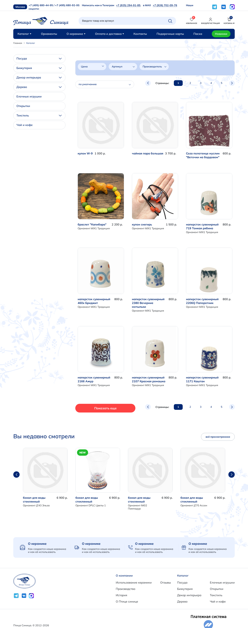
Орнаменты (49, 34)
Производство (125, 589)
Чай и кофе (24, 125)
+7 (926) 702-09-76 (165, 5)
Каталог (24, 34)
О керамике (76, 34)
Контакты (140, 34)
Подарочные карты (170, 34)
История (121, 595)
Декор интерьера (39, 77)
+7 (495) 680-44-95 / (41, 5)
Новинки (221, 34)
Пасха (197, 34)
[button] (231, 474)
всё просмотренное (218, 436)
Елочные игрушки (29, 96)
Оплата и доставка (109, 34)
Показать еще (98, 408)
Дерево (39, 87)
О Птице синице (127, 601)
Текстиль (39, 115)
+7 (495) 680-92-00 (67, 5)
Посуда (39, 58)
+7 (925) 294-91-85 (128, 5)
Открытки (23, 106)
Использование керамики (134, 582)
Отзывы (165, 582)
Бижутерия (39, 68)
